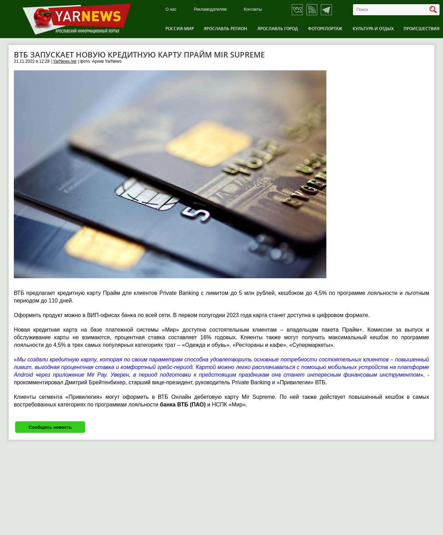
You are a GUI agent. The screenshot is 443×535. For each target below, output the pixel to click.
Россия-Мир (179, 29)
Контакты (253, 9)
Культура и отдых (373, 29)
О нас (171, 9)
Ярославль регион (225, 29)
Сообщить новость (50, 427)
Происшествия (422, 29)
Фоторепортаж (325, 29)
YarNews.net (64, 61)
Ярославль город (277, 29)
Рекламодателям (210, 9)
